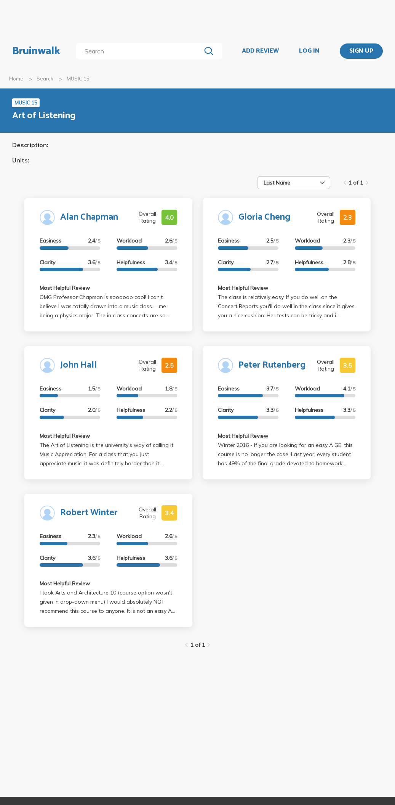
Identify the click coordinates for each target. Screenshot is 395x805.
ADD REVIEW (260, 51)
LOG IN (309, 51)
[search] (140, 51)
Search (45, 79)
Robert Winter (89, 512)
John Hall (78, 365)
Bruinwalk (36, 51)
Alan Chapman (89, 217)
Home (16, 79)
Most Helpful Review (65, 287)
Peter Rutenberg (271, 365)
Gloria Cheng (264, 217)
